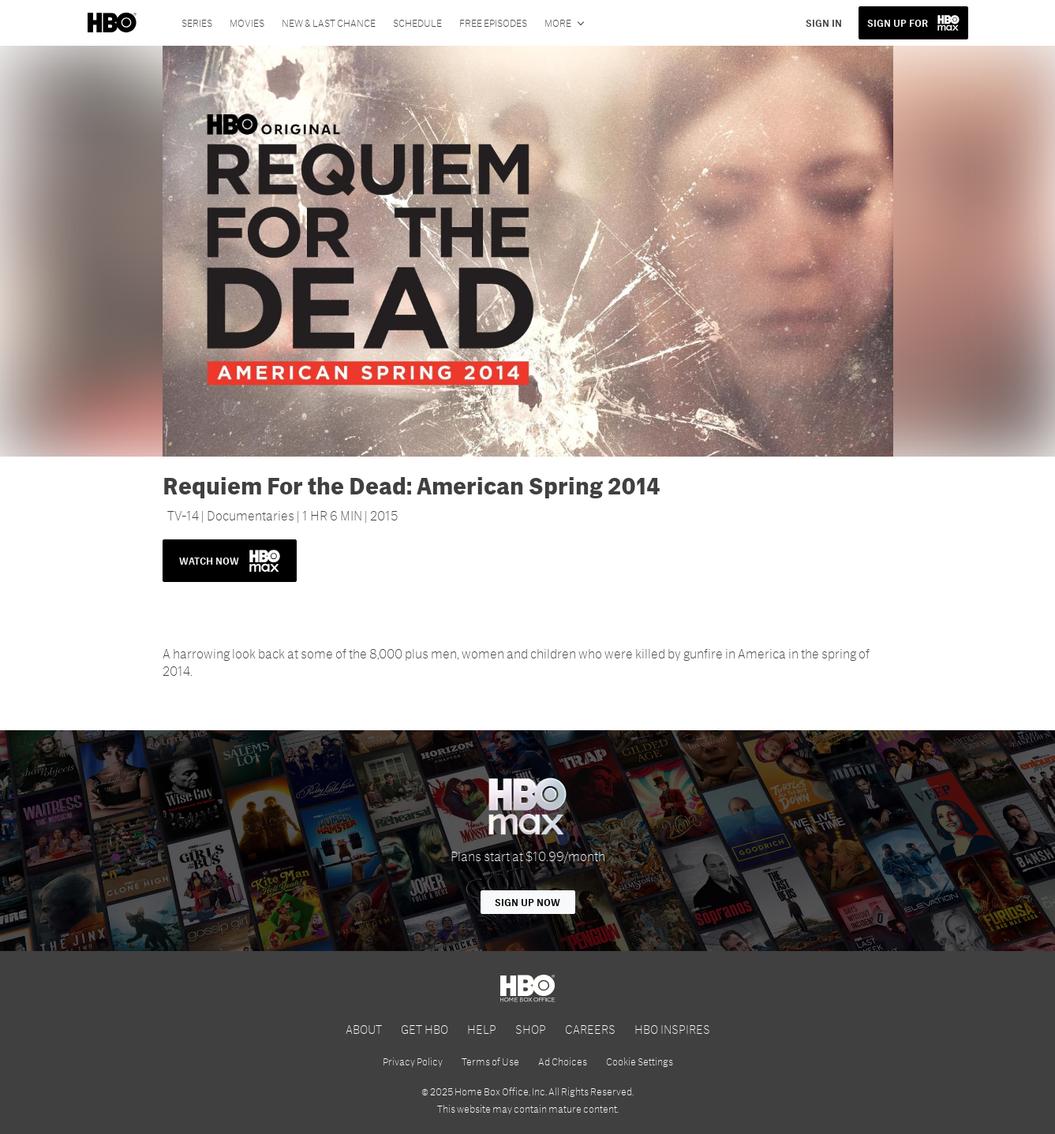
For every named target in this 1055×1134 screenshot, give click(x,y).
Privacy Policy (413, 1061)
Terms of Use (490, 1061)
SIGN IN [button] (824, 22)
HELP (481, 1028)
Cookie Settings (639, 1061)
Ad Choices (562, 1061)
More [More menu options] (557, 22)
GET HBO (424, 1028)
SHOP (530, 1028)
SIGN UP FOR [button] (897, 22)
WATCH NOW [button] (229, 561)
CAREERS (590, 1028)
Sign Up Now (527, 902)
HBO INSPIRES (672, 1028)
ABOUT (364, 1028)
